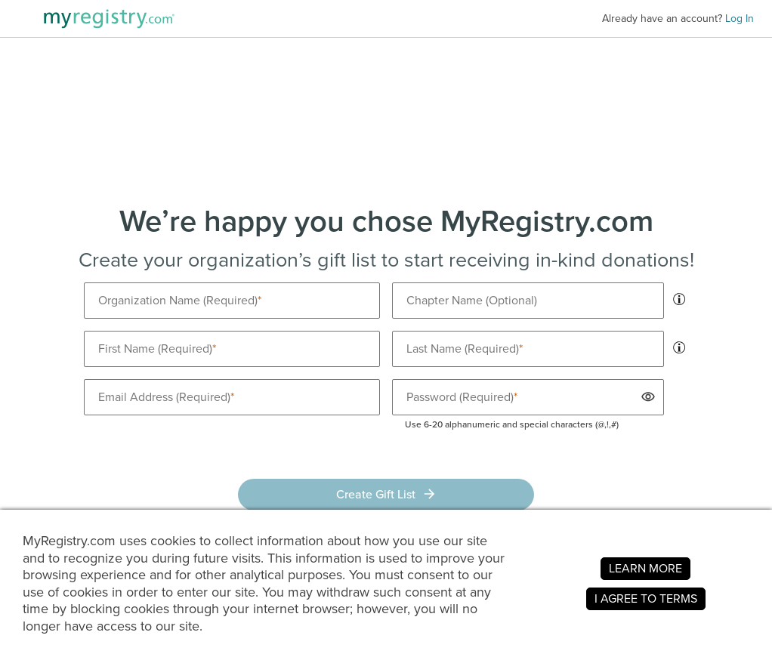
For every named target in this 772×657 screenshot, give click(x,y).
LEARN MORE (645, 568)
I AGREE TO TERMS (645, 598)
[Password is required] (528, 397)
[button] (647, 396)
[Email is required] (232, 397)
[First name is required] (232, 349)
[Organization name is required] (232, 300)
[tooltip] (679, 299)
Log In (739, 18)
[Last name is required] (528, 349)
